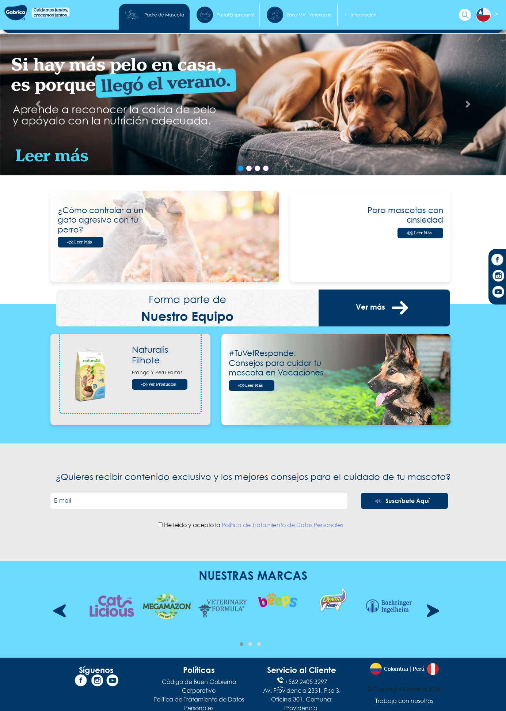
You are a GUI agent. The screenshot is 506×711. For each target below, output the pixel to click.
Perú (418, 669)
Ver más (384, 308)
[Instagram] (497, 276)
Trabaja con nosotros (404, 701)
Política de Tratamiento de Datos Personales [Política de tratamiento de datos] (282, 525)
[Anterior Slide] (38, 104)
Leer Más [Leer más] (422, 233)
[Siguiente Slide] (468, 104)
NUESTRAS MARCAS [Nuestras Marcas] (253, 575)
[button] (241, 644)
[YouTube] (497, 292)
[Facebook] (497, 260)
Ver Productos (162, 384)
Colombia (396, 669)
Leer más (83, 242)
